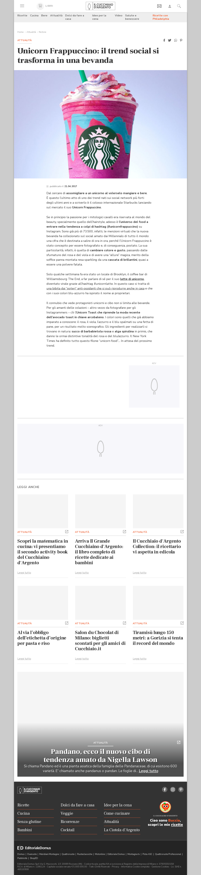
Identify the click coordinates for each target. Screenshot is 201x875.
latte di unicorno (132, 279)
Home (20, 32)
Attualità (56, 15)
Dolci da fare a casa (74, 17)
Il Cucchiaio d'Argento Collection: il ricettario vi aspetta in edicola (157, 546)
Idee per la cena (99, 17)
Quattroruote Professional (168, 854)
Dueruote (32, 854)
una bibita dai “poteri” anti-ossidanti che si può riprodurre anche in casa (95, 288)
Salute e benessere (132, 17)
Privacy (115, 866)
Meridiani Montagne (49, 854)
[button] (164, 40)
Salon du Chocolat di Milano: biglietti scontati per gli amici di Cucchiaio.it (100, 640)
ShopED (34, 858)
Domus (21, 854)
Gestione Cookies (160, 866)
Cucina (34, 15)
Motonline (100, 854)
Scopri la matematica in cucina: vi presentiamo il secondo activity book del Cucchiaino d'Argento (42, 552)
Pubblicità (22, 858)
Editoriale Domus (116, 854)
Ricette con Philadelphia (161, 17)
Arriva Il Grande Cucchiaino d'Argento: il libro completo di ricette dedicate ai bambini (99, 552)
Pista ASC (148, 854)
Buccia (174, 820)
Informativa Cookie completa (135, 866)
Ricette (22, 15)
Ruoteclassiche (85, 854)
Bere (44, 15)
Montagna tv (134, 854)
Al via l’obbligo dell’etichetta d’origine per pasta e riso (41, 637)
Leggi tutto (24, 573)
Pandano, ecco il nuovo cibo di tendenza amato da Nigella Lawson (101, 755)
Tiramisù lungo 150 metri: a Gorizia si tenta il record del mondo (158, 637)
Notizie (42, 32)
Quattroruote (68, 854)
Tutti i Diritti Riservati (99, 866)
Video (118, 15)
